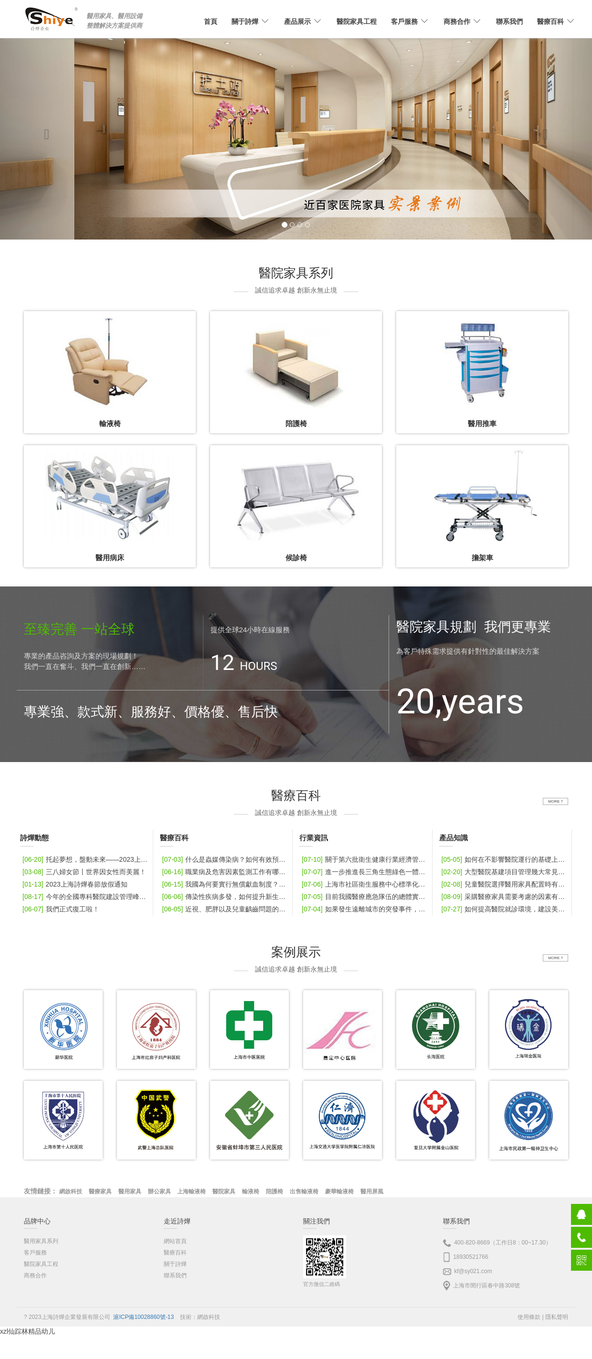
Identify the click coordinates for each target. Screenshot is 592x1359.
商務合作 (35, 1275)
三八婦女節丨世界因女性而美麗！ (83, 872)
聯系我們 (509, 21)
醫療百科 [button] (556, 21)
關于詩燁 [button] (251, 21)
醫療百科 (175, 1252)
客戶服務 (35, 1252)
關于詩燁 (175, 1264)
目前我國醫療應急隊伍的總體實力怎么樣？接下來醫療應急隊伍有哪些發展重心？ (365, 896)
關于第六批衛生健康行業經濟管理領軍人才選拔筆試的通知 (365, 859)
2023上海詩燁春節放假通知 (73, 884)
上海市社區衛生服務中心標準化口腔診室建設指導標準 (365, 884)
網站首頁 (175, 1241)
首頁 (210, 21)
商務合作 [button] (463, 21)
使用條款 (529, 1317)
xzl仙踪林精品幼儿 (27, 1331)
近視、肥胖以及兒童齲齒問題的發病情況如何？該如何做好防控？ (226, 909)
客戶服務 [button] (410, 21)
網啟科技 (208, 1317)
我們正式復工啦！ (59, 909)
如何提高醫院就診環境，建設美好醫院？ (505, 909)
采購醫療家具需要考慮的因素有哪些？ (505, 896)
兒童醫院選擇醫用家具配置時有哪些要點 (505, 884)
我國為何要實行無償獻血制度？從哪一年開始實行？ (226, 884)
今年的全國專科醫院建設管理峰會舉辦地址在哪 (86, 896)
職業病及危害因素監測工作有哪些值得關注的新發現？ (226, 872)
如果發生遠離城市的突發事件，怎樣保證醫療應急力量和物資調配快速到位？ (365, 909)
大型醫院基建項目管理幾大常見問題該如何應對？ (505, 872)
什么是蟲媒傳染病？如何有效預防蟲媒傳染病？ (226, 859)
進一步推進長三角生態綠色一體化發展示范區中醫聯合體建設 (365, 872)
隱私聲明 (556, 1317)
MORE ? (555, 801)
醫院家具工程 (357, 21)
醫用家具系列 (41, 1241)
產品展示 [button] (303, 21)
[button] (44, 132)
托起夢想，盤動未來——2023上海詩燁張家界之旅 (86, 859)
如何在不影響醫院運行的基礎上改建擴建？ (505, 859)
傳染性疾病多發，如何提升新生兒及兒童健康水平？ (226, 896)
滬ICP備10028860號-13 (143, 1317)
